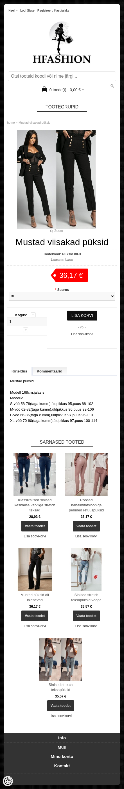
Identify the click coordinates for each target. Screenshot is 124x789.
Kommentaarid (49, 371)
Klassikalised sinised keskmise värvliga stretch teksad (34, 505)
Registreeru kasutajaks (53, 10)
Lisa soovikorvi (82, 334)
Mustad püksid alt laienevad (35, 597)
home (11, 122)
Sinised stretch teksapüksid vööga (86, 597)
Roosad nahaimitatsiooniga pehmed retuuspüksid (86, 505)
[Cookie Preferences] (8, 781)
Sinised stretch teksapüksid (61, 687)
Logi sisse (27, 10)
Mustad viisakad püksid (35, 122)
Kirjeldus (19, 371)
